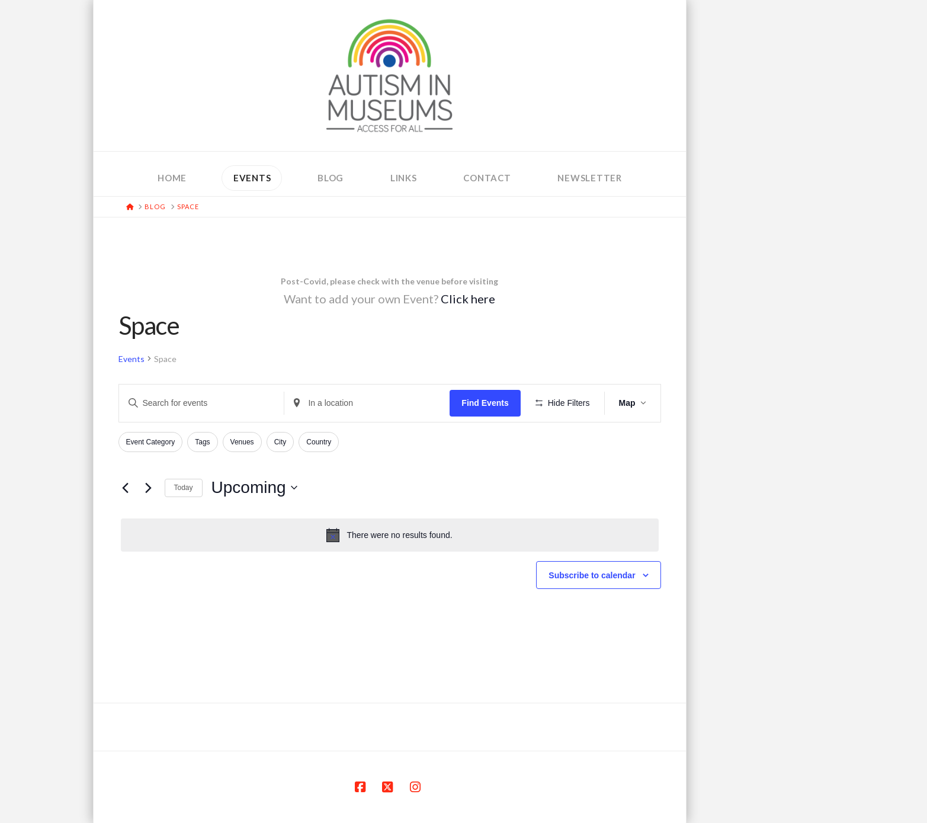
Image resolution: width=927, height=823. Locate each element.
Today (183, 487)
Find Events (484, 403)
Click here (468, 299)
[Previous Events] (125, 488)
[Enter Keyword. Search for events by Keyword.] (201, 403)
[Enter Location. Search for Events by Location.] (367, 403)
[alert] (390, 535)
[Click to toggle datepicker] (254, 487)
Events (131, 359)
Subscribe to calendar (591, 575)
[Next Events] (149, 488)
